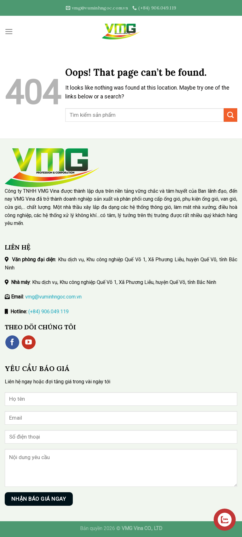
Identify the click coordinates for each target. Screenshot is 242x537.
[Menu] (9, 31)
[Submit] (230, 115)
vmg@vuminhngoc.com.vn (53, 297)
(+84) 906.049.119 (48, 312)
